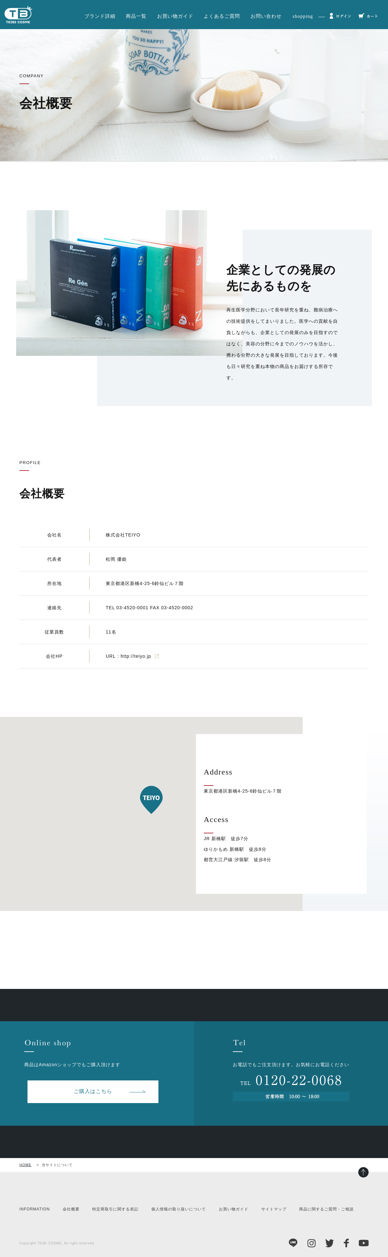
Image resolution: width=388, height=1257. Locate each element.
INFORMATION (34, 1209)
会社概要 (71, 1209)
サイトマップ (273, 1209)
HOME (25, 1165)
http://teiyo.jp (136, 656)
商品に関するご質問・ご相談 (326, 1209)
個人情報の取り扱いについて (178, 1209)
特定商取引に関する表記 (115, 1209)
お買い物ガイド (175, 16)
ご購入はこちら (93, 1091)
